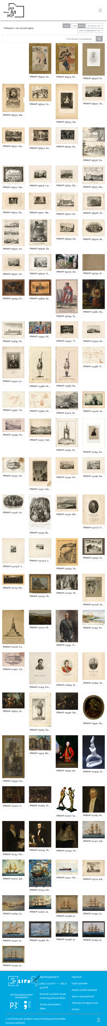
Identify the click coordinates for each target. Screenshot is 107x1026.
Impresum (77, 976)
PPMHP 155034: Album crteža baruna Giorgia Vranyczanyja (94, 273)
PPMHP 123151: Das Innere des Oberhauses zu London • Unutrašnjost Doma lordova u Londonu (40, 489)
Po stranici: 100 (94, 25)
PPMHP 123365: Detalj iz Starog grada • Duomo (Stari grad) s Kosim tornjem (40, 411)
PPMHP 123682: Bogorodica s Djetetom (94, 311)
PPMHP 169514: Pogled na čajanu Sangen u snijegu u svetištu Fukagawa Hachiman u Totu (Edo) (67, 76)
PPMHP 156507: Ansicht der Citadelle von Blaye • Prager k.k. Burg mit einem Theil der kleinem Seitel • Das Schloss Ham (14, 248)
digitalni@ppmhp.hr (49, 976)
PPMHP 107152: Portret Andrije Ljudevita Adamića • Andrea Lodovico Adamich (14, 854)
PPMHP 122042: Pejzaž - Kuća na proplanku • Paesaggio (40, 596)
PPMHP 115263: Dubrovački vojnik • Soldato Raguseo (40, 729)
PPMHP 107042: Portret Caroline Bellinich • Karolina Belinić (67, 850)
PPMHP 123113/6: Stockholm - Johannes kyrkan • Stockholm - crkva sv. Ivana (14, 566)
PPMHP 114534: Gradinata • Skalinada (14, 780)
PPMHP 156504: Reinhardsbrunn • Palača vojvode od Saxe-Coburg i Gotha (94, 239)
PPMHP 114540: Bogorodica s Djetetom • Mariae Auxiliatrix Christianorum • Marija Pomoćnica (94, 723)
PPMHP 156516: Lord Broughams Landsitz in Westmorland (40, 185)
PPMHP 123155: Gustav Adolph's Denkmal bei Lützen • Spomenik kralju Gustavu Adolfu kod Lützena (67, 450)
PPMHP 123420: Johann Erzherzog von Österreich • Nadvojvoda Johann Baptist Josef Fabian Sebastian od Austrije (14, 381)
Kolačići (75, 1009)
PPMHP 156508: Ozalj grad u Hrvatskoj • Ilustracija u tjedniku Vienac (94, 213)
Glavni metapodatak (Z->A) (89, 30)
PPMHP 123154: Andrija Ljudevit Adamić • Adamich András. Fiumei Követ (94, 451)
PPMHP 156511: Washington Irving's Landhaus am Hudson (40, 212)
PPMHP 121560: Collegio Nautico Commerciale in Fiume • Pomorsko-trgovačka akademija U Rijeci (14, 669)
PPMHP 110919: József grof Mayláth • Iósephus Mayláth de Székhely (67, 770)
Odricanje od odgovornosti (85, 1002)
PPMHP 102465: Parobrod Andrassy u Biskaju (40, 940)
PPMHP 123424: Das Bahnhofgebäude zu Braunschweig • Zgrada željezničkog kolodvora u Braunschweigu (94, 341)
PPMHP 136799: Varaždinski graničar (67, 316)
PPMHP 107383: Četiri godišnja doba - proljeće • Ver (40, 805)
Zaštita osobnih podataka (84, 989)
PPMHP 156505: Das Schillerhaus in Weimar (67, 238)
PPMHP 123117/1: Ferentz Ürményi (94, 527)
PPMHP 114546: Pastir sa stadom (67, 712)
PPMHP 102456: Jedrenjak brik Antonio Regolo (67, 939)
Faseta (66, 25)
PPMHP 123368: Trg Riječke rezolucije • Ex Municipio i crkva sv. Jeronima (94, 366)
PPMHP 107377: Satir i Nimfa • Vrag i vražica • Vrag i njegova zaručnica (67, 815)
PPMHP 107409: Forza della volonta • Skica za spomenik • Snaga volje (94, 771)
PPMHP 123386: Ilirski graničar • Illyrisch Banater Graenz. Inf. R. (40, 386)
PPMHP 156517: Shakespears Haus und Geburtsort (14, 187)
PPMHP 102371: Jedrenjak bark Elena (94, 841)
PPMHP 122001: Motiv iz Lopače (40, 627)
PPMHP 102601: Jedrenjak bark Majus (40, 911)
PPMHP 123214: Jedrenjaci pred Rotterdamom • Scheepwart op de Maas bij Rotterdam (94, 879)
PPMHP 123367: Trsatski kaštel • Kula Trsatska (14, 410)
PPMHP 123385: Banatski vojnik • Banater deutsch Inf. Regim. (67, 385)
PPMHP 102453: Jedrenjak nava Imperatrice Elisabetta (94, 939)
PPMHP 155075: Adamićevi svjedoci (67, 271)
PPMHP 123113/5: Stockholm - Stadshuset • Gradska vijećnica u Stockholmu (40, 560)
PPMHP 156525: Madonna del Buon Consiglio (14, 115)
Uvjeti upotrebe (79, 983)
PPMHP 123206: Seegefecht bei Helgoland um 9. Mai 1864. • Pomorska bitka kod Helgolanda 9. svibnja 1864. (94, 411)
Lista (74, 25)
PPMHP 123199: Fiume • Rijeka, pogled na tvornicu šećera (14, 434)
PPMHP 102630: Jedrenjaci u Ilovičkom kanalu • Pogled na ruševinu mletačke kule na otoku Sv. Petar (14, 913)
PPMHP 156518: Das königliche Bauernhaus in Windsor (94, 160)
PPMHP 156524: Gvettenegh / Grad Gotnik (40, 104)
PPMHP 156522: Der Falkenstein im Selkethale (94, 103)
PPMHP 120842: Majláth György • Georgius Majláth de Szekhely (94, 682)
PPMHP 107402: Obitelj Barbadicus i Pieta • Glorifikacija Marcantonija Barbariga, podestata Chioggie (14, 805)
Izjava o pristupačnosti (83, 996)
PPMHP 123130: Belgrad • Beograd (67, 514)
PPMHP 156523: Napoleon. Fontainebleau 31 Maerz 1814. (67, 121)
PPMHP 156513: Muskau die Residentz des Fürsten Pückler (94, 187)
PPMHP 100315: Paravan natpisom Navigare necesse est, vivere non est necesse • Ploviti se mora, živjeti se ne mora (40, 890)
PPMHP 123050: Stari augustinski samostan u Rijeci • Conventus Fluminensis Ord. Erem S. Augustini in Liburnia (94, 557)
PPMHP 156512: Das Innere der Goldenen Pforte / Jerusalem (14, 212)
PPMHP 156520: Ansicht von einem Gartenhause (40, 148)
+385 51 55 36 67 (47, 983)
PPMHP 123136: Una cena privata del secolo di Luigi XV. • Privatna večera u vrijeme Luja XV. (14, 512)
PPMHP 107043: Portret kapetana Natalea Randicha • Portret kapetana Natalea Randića (40, 850)
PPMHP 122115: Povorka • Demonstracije (14, 587)
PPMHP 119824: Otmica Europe (14, 711)
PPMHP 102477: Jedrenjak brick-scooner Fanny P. (14, 940)
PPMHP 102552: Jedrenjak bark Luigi (94, 913)
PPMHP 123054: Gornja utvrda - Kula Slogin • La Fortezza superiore (67, 568)
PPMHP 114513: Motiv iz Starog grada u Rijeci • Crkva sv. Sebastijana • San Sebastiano (40, 753)
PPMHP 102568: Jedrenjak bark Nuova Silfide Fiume (67, 916)
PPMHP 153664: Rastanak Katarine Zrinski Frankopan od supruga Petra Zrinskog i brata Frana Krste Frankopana (40, 298)
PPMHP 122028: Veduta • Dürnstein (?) (94, 604)
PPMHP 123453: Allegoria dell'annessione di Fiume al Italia (40, 336)
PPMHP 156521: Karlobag (14, 146)
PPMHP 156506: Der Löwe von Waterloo (40, 248)
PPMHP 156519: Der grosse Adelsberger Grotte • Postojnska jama (67, 146)
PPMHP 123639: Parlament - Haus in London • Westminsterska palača (14, 341)
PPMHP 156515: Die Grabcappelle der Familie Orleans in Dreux (67, 185)
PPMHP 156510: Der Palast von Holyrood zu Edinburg (67, 214)
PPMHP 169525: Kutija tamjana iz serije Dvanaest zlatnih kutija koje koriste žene (40, 76)
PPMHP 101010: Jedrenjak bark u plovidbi (14, 878)
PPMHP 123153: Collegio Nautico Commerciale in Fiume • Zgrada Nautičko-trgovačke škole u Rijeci (14, 475)
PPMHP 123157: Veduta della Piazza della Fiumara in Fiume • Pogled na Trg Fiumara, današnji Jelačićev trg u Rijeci (40, 440)
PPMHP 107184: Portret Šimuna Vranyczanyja (94, 815)
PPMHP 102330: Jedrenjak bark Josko (14, 965)
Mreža (81, 25)
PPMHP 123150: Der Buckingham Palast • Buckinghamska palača (67, 477)
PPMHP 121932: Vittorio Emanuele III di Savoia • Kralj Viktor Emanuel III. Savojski (67, 645)
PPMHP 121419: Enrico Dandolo (40, 687)
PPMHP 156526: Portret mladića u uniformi (94, 78)
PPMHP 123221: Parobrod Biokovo (67, 877)
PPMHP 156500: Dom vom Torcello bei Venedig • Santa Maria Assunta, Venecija (40, 273)
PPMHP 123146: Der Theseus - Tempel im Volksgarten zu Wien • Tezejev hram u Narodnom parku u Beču (94, 476)
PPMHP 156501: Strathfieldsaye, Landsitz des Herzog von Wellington (14, 274)
